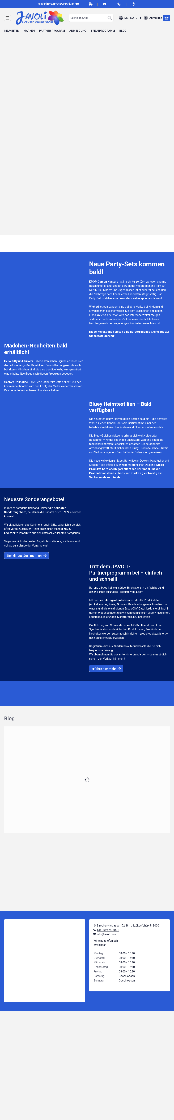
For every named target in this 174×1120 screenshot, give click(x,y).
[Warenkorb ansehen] (166, 18)
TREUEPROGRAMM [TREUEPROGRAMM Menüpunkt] (103, 30)
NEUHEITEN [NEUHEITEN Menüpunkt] (11, 30)
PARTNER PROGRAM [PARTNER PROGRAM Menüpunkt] (52, 30)
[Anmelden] (153, 18)
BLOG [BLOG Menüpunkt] (122, 30)
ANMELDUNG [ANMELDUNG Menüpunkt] (77, 30)
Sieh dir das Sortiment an (26, 555)
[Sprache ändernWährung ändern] (130, 18)
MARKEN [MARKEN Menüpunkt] (29, 30)
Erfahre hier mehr (106, 669)
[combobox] (91, 18)
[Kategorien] (7, 18)
